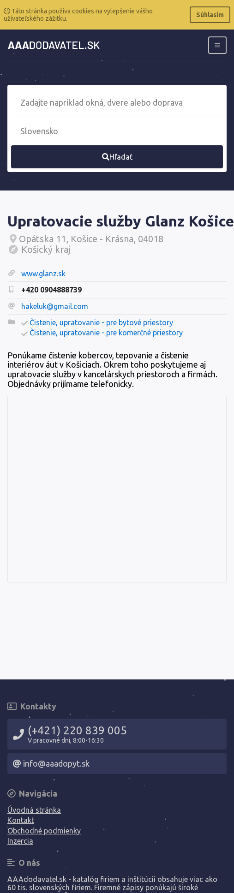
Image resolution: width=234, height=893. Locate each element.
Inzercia (20, 841)
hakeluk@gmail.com (54, 306)
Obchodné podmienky (44, 831)
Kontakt (20, 820)
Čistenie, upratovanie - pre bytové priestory (101, 322)
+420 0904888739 (51, 290)
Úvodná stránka (34, 810)
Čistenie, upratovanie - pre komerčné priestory (106, 332)
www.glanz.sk (43, 273)
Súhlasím (210, 14)
